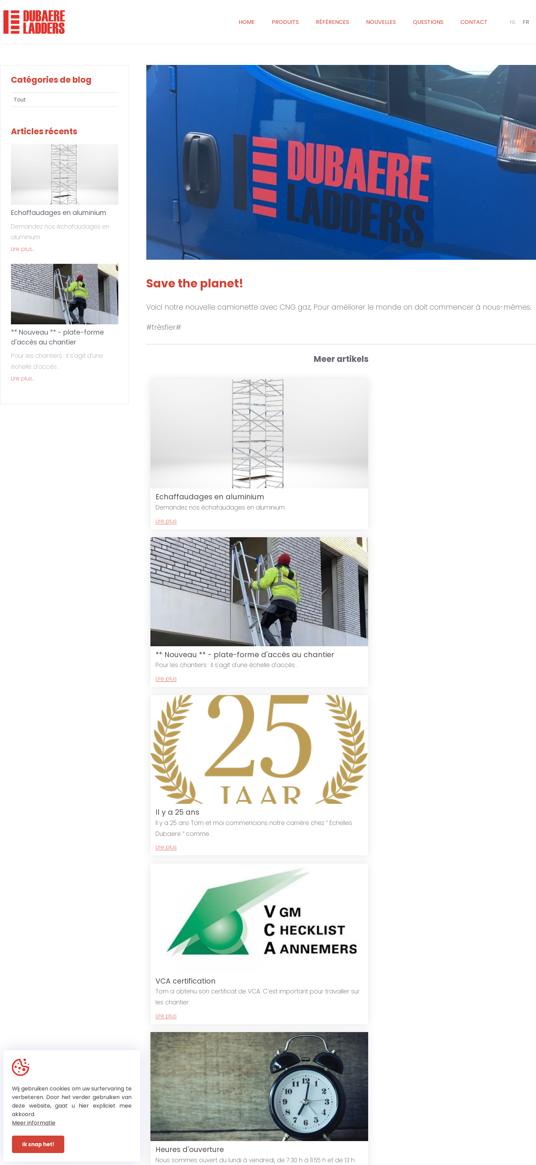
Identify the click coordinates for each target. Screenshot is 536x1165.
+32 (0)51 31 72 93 (299, 1132)
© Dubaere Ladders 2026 (214, 1159)
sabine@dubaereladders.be (417, 1132)
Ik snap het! (38, 1144)
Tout (20, 100)
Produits (285, 22)
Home (247, 22)
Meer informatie (33, 1123)
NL (513, 22)
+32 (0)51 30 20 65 (300, 1123)
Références (332, 22)
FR (526, 22)
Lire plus (166, 506)
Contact (473, 22)
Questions (428, 22)
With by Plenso (331, 1159)
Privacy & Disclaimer (278, 1159)
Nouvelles (381, 22)
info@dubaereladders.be (413, 1123)
